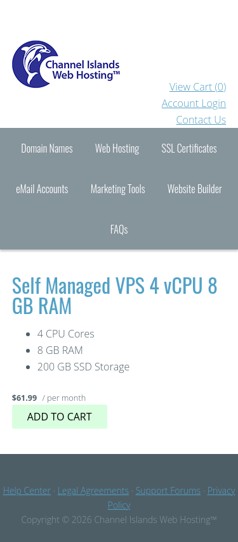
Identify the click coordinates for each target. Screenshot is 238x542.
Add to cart (59, 417)
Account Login (194, 103)
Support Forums (168, 490)
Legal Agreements (93, 490)
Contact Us (201, 120)
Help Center (27, 490)
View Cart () (197, 87)
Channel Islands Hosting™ (119, 39)
